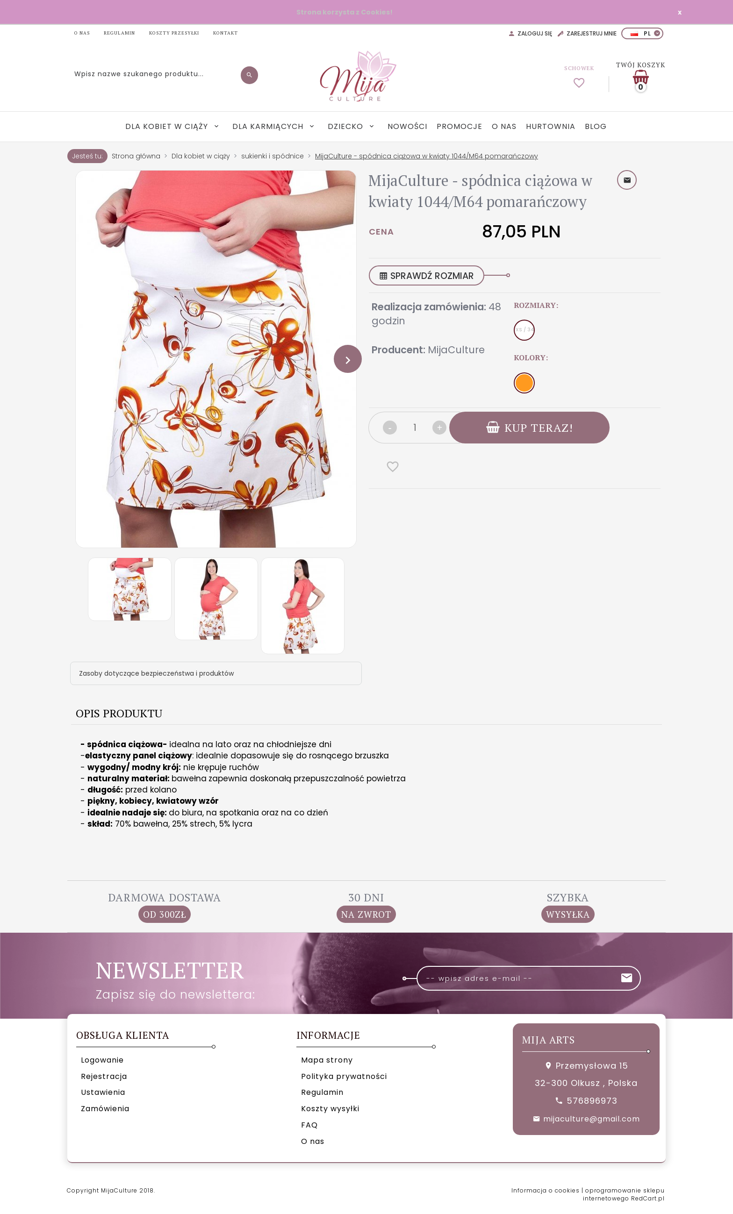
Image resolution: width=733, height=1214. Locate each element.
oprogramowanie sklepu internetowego (624, 1194)
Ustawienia (103, 1092)
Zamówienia (105, 1108)
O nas (504, 126)
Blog (596, 126)
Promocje (459, 126)
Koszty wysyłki (330, 1108)
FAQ (309, 1125)
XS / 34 (525, 329)
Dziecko (347, 126)
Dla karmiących (269, 126)
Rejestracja (104, 1076)
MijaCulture (456, 350)
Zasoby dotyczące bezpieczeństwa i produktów (156, 673)
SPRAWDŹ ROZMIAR (426, 276)
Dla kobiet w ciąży (167, 126)
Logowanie (102, 1060)
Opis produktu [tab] (119, 713)
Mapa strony (327, 1060)
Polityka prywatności (344, 1076)
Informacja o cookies (545, 1190)
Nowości (407, 126)
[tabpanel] (366, 795)
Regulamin (322, 1092)
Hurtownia (550, 126)
